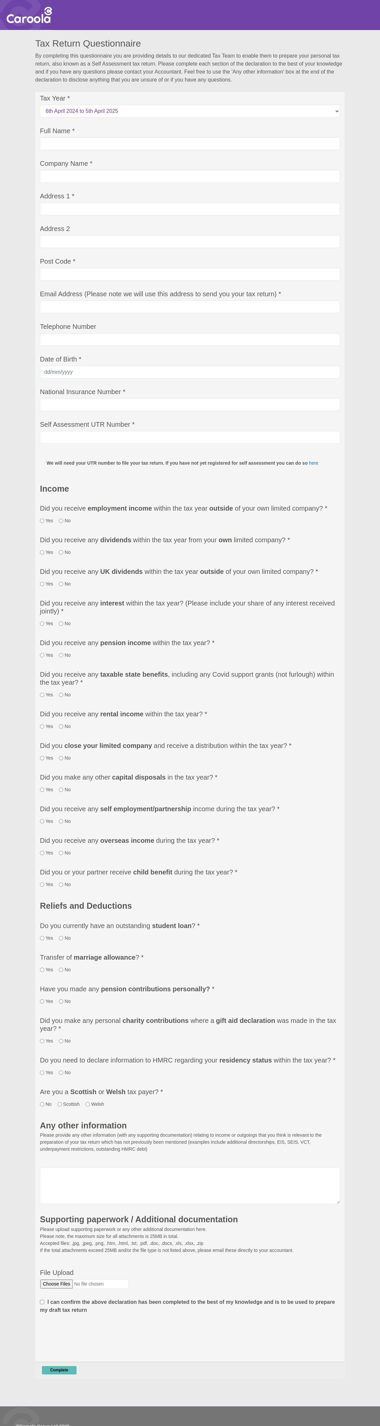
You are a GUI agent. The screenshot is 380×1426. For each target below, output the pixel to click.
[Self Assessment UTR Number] (190, 437)
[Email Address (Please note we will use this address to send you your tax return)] (190, 307)
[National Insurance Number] (190, 404)
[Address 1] (190, 209)
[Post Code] (190, 274)
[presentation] (90, 1336)
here (313, 463)
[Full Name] (190, 143)
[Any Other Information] (190, 1185)
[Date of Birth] (190, 372)
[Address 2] (190, 241)
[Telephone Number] (190, 339)
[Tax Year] (190, 111)
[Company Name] (190, 176)
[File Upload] (84, 1284)
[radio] (42, 521)
